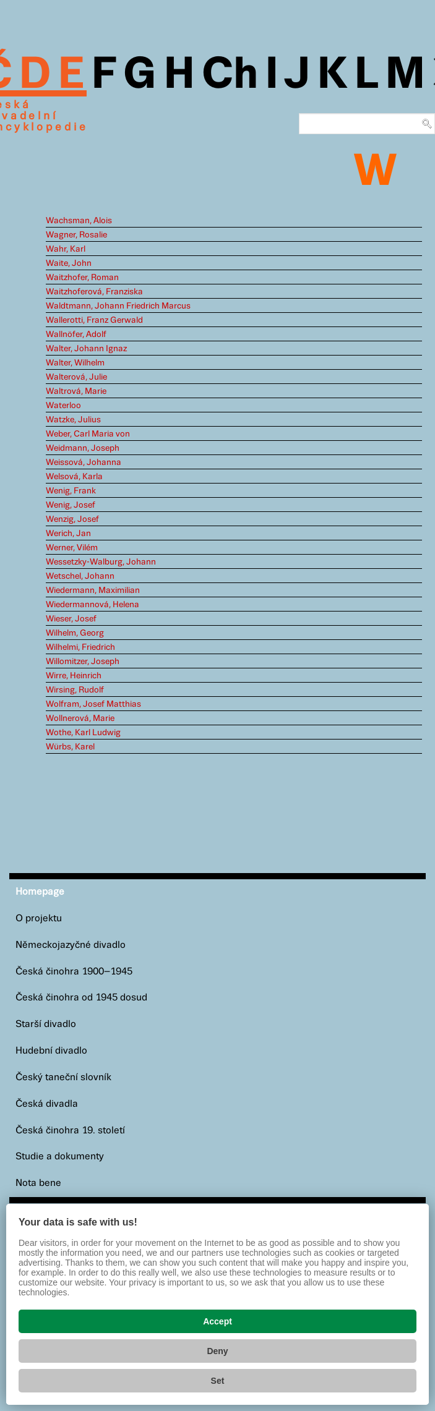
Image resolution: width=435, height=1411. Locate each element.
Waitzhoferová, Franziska (94, 292)
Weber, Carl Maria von (88, 434)
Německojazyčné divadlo (70, 945)
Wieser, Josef (71, 619)
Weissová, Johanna (83, 462)
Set (218, 1381)
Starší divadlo (45, 1024)
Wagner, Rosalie (76, 235)
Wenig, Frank (71, 491)
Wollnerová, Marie (80, 718)
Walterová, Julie (76, 377)
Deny (217, 1351)
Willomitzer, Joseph (82, 661)
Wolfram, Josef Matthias (93, 704)
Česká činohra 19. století (70, 1130)
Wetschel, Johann (80, 576)
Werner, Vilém (72, 548)
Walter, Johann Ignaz (86, 348)
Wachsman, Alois (79, 220)
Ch (230, 75)
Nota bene (38, 1183)
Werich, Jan (68, 533)
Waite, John (69, 263)
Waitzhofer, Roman (82, 277)
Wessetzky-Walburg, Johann (101, 562)
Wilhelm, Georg (75, 633)
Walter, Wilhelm (75, 363)
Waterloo (63, 405)
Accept (217, 1321)
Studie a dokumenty (59, 1156)
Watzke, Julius (73, 420)
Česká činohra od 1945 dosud (81, 997)
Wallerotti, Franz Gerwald (94, 320)
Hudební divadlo (51, 1051)
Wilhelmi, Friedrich (80, 647)
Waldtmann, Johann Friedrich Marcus (118, 306)
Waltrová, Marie (76, 391)
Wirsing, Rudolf (75, 690)
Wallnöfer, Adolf (76, 334)
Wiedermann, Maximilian (93, 590)
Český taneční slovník (63, 1077)
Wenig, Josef (70, 505)
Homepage (39, 892)
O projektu (38, 918)
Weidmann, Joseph (82, 448)
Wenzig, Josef (72, 519)
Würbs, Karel (70, 747)
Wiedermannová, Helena (92, 604)
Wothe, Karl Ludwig (83, 732)
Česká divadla (46, 1104)
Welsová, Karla (74, 476)
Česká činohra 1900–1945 (73, 971)
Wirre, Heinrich (73, 675)
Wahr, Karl (65, 249)
